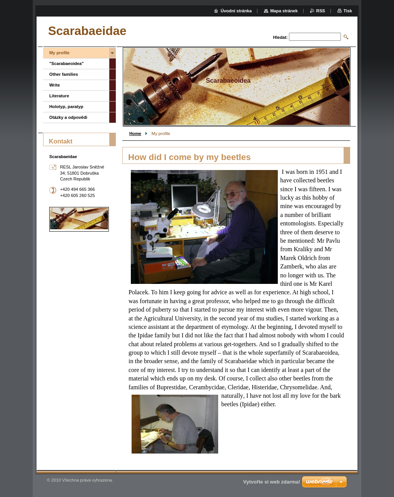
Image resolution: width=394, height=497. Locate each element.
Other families (63, 74)
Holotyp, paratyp (66, 106)
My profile (59, 52)
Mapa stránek (284, 10)
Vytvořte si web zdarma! (271, 482)
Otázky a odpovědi (68, 117)
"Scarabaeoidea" (66, 63)
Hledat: (280, 37)
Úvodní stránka (236, 10)
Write (54, 85)
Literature (59, 95)
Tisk (348, 10)
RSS (320, 10)
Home (135, 133)
